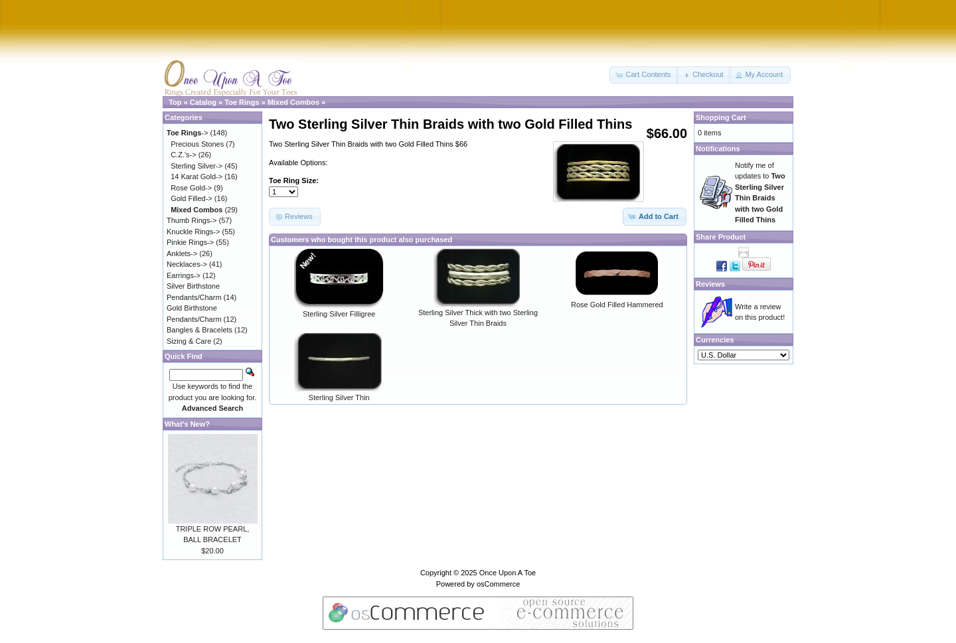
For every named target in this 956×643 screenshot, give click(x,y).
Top (175, 102)
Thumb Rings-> (192, 220)
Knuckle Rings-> (193, 232)
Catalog (203, 102)
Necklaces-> (187, 264)
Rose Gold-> (191, 188)
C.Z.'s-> (183, 155)
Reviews (710, 284)
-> (187, 133)
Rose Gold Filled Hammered (617, 305)
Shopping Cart (721, 117)
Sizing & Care (189, 341)
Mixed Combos (293, 102)
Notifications (718, 149)
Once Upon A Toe (507, 573)
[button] (643, 75)
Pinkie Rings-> (190, 242)
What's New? (187, 424)
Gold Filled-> (191, 198)
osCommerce (498, 584)
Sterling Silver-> (196, 166)
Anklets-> (182, 253)
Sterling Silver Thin (339, 397)
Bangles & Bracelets (199, 330)
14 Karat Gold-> (196, 176)
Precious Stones (197, 144)
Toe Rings (241, 102)
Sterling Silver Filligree (339, 314)
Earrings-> (183, 275)
